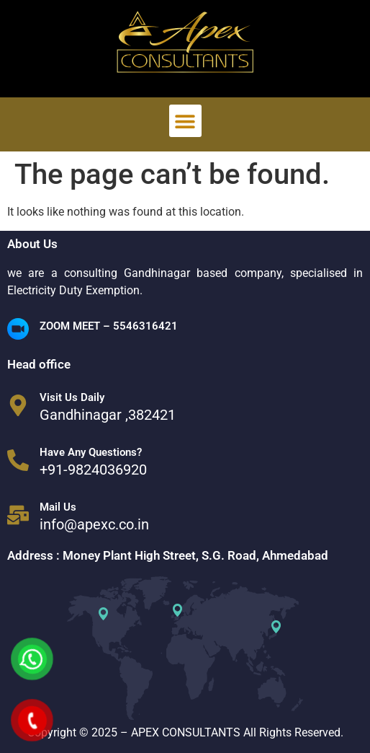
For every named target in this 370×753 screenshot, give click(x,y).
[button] (185, 121)
